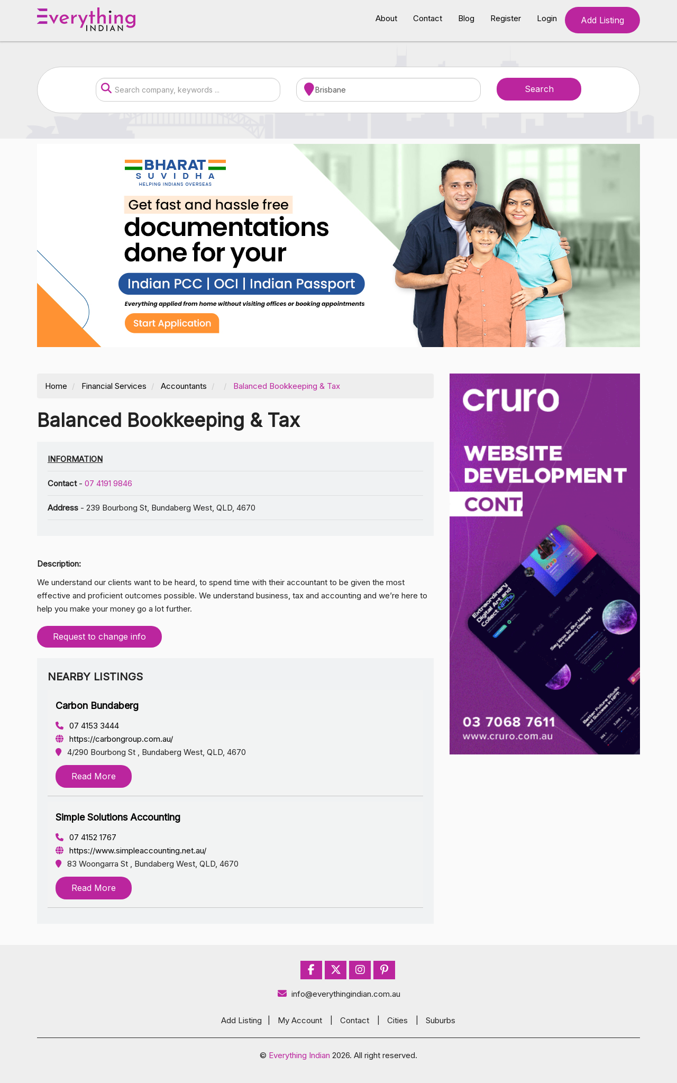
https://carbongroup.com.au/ (114, 739)
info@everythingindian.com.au (338, 994)
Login (547, 18)
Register (505, 18)
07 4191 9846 (108, 483)
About (386, 18)
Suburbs (440, 1020)
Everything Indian (299, 1055)
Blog (466, 18)
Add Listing (602, 20)
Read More (93, 776)
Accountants (184, 386)
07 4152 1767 (86, 837)
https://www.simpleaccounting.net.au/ (131, 850)
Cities (397, 1020)
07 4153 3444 (87, 726)
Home (56, 386)
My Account (300, 1020)
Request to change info (99, 636)
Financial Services (114, 386)
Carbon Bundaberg (97, 705)
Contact (427, 18)
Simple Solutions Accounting (118, 817)
